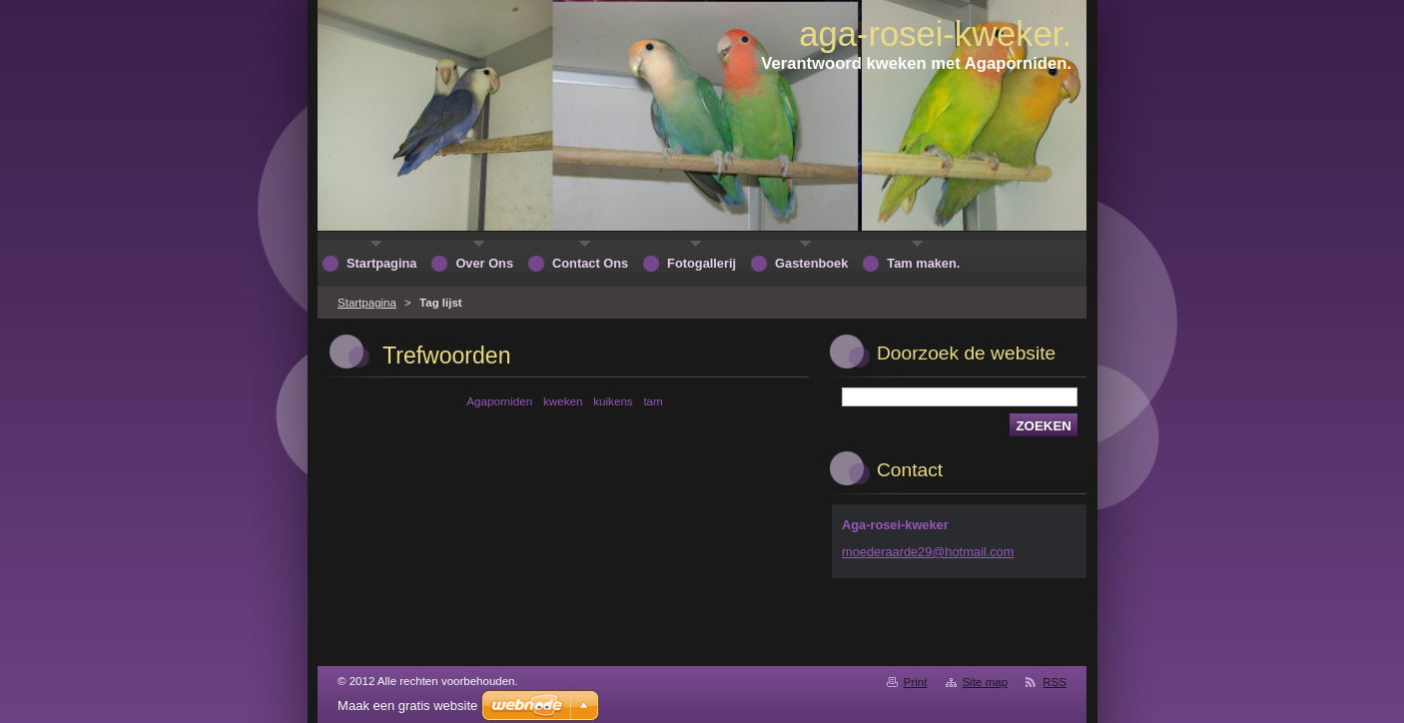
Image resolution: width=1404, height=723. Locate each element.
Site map (985, 682)
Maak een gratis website (407, 705)
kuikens (613, 400)
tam (652, 400)
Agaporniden (499, 400)
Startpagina (367, 303)
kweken (563, 400)
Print (916, 682)
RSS (1054, 682)
